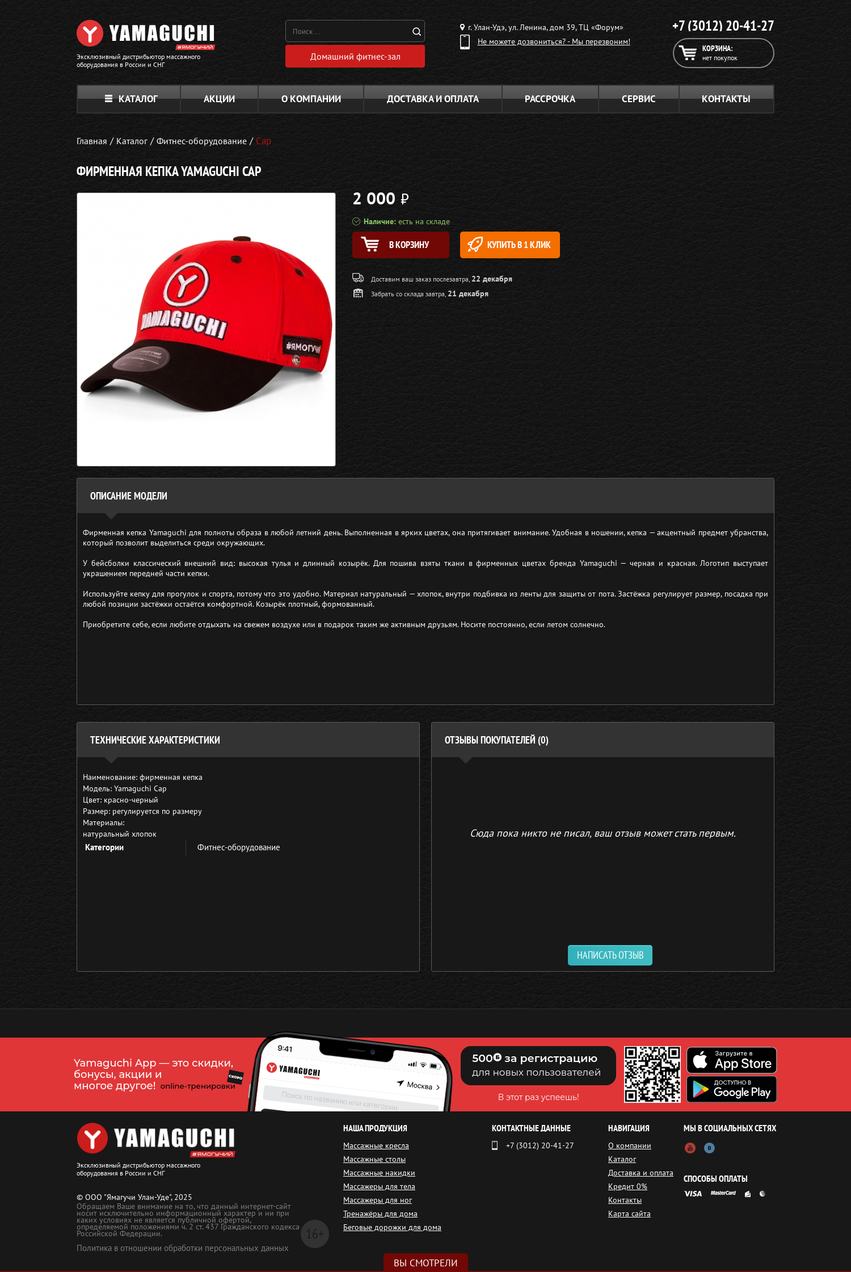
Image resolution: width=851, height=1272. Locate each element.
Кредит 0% (627, 1187)
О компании (311, 100)
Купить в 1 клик (525, 245)
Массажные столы (374, 1160)
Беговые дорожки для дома (392, 1228)
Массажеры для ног (377, 1201)
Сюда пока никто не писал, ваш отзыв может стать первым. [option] (603, 833)
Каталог (131, 100)
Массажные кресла (376, 1146)
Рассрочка (550, 100)
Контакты (726, 100)
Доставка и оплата (433, 100)
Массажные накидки (379, 1174)
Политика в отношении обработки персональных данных (183, 1249)
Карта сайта (629, 1215)
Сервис (639, 100)
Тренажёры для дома (380, 1215)
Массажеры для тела (379, 1187)
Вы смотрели (426, 1263)
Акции (219, 100)
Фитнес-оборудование (238, 848)
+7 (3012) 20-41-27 (723, 25)
